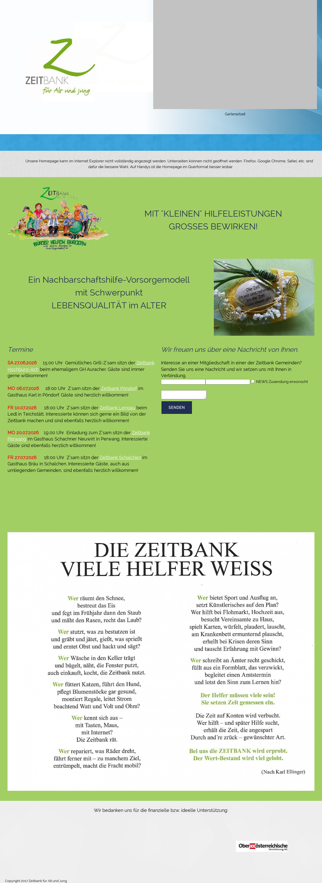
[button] (235, 58)
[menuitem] (88, 142)
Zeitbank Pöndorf (119, 388)
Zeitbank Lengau (117, 407)
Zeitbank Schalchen (120, 457)
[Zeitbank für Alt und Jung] (61, 69)
